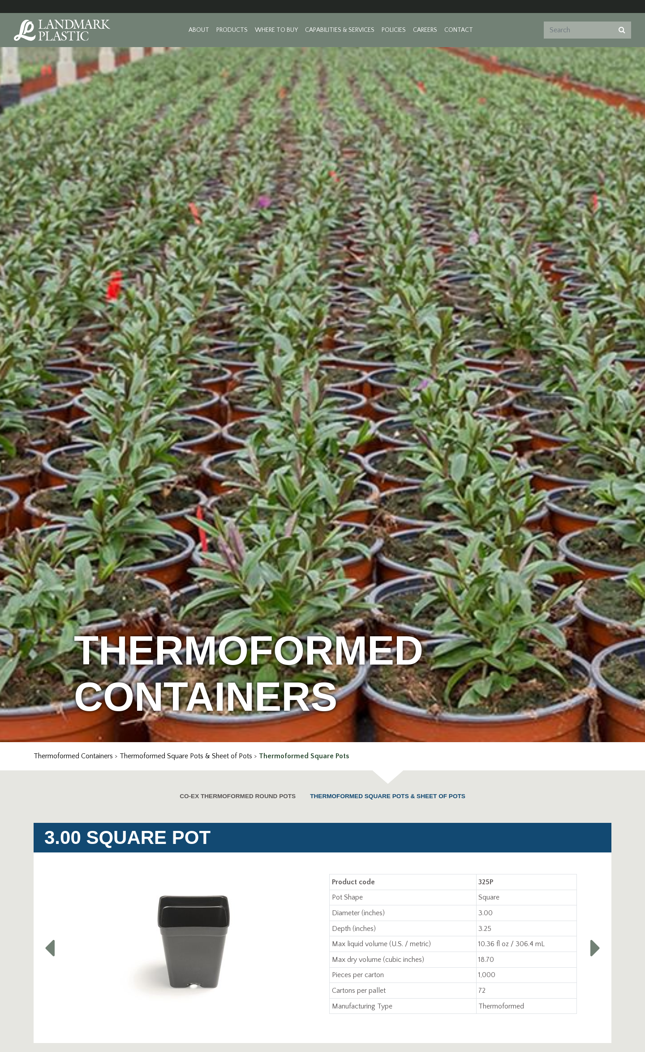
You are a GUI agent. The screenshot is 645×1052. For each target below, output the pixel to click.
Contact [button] (458, 30)
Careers (425, 30)
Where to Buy (276, 30)
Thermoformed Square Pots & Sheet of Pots (186, 756)
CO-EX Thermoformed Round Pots (238, 796)
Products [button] (232, 30)
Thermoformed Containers (73, 756)
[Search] (577, 30)
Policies (394, 30)
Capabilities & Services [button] (339, 30)
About (199, 30)
